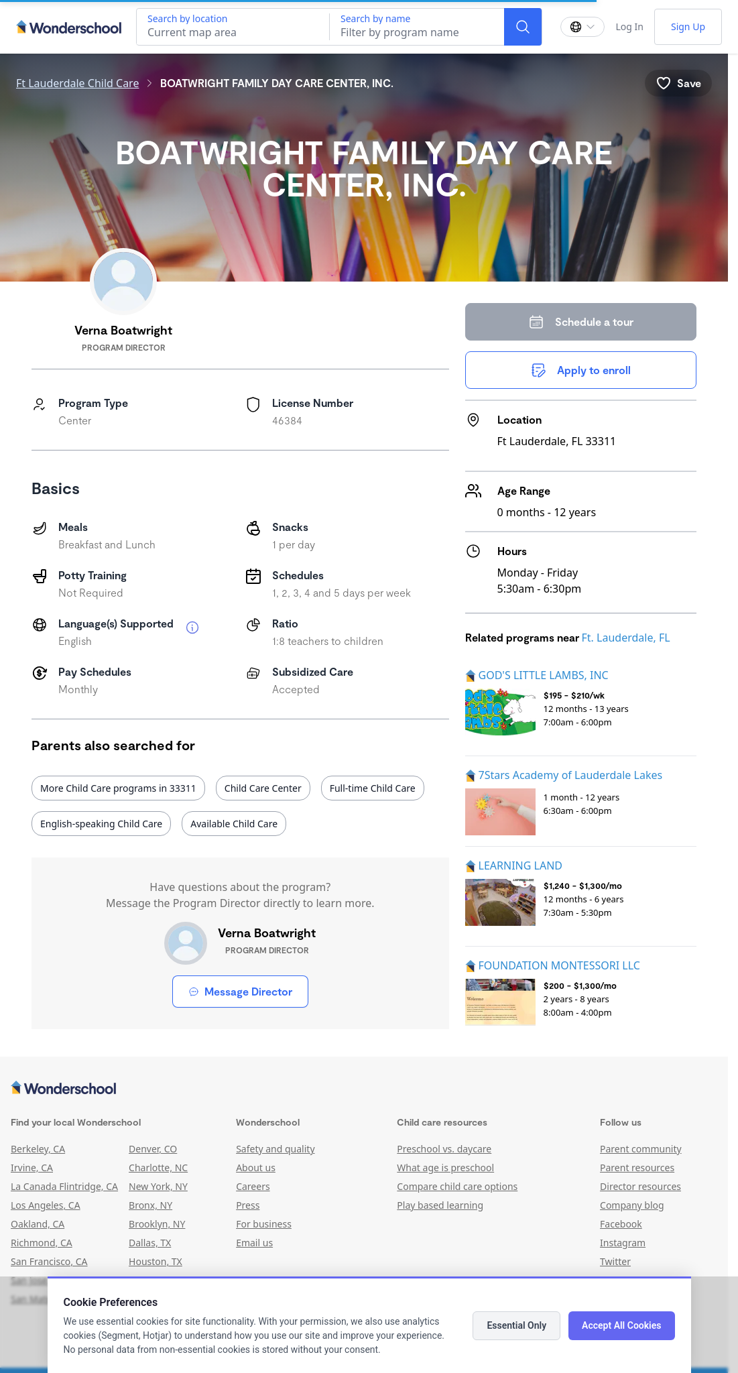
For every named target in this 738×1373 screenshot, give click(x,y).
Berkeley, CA (38, 1148)
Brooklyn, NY (157, 1223)
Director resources (640, 1186)
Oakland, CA (37, 1223)
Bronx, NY (150, 1205)
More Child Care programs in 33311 (118, 788)
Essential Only (516, 1325)
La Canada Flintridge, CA (64, 1186)
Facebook (621, 1223)
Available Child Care (234, 823)
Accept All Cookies (621, 1325)
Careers (252, 1186)
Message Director (240, 991)
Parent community (641, 1148)
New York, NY (158, 1186)
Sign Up (688, 26)
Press (247, 1205)
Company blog (632, 1205)
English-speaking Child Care (101, 823)
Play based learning (440, 1205)
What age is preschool (445, 1167)
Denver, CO (153, 1148)
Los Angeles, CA (45, 1205)
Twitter (615, 1261)
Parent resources (637, 1167)
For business (264, 1223)
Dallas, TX (150, 1242)
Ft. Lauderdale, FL (626, 637)
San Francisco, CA (49, 1261)
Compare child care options (457, 1186)
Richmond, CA (41, 1242)
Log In (629, 26)
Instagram (622, 1242)
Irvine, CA (32, 1167)
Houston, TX (155, 1261)
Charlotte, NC (158, 1167)
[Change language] (582, 27)
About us (255, 1167)
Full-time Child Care (373, 788)
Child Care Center (263, 788)
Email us (254, 1242)
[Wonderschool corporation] (364, 1088)
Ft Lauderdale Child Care (77, 83)
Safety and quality (275, 1148)
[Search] (523, 27)
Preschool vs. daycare (444, 1148)
